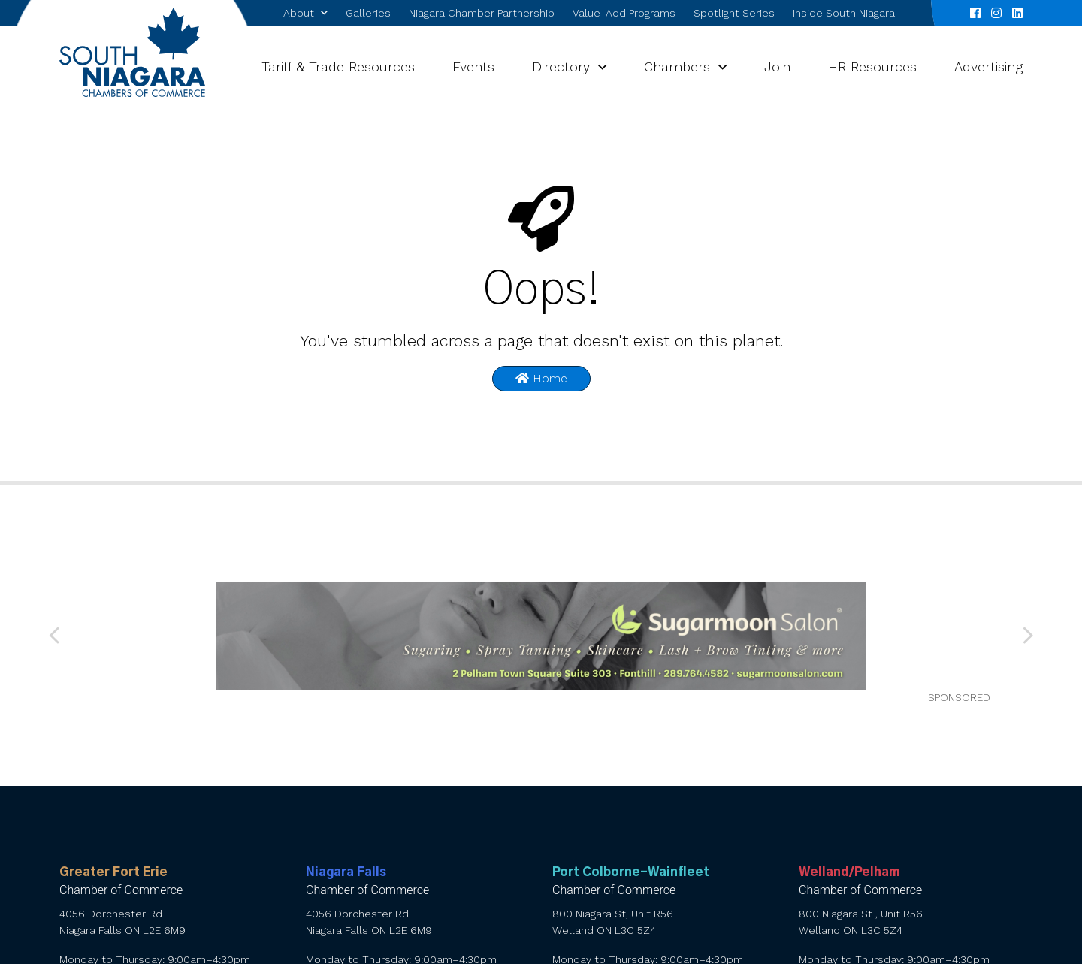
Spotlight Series (734, 13)
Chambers (677, 66)
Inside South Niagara (844, 13)
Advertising (988, 66)
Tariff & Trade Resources (338, 66)
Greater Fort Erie (113, 872)
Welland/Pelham (849, 872)
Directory (561, 66)
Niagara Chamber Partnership (482, 13)
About (298, 13)
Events (473, 66)
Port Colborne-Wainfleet (630, 872)
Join (777, 66)
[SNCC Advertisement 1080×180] (541, 636)
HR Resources (872, 66)
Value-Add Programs (624, 13)
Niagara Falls (346, 872)
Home (541, 378)
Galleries (368, 13)
